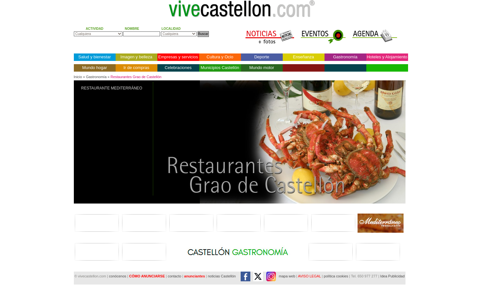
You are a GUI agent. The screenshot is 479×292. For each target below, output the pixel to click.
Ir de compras (136, 67)
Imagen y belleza (136, 56)
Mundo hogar (94, 67)
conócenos (118, 276)
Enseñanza (303, 56)
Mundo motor (261, 67)
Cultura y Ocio (220, 56)
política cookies (336, 276)
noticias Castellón (222, 276)
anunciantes (194, 276)
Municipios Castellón (219, 67)
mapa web (287, 276)
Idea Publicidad (392, 276)
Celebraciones (178, 67)
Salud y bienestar (94, 56)
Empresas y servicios (178, 56)
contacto (174, 276)
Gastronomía (345, 56)
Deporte (261, 56)
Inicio (78, 77)
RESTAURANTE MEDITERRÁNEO (111, 88)
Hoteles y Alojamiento (387, 56)
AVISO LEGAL (309, 276)
